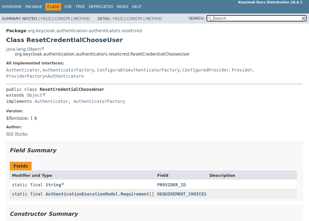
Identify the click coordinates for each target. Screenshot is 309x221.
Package (33, 7)
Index (123, 7)
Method (82, 19)
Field (46, 19)
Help (136, 7)
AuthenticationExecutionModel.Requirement (97, 194)
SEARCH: (197, 18)
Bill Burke (17, 134)
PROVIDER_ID (171, 184)
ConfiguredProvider (206, 70)
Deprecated (101, 7)
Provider (242, 70)
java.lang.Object (23, 49)
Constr (62, 19)
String (53, 184)
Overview (11, 7)
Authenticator (23, 70)
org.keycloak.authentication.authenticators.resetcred (85, 30)
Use (68, 7)
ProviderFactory (25, 76)
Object (34, 95)
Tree (80, 7)
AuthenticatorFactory (68, 70)
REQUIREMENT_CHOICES (182, 194)
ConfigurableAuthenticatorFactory (138, 70)
